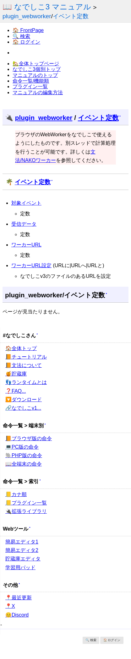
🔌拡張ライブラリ (26, 511)
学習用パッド (20, 567)
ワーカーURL (26, 244)
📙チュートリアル (26, 356)
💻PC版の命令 (22, 447)
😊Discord (17, 615)
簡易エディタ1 (21, 541)
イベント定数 (71, 16)
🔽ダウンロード (23, 399)
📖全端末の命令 (23, 464)
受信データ (23, 224)
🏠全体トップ (21, 348)
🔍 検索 (21, 36)
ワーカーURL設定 (31, 265)
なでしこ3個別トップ (37, 69)
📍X (10, 606)
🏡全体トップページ (36, 63)
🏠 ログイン (26, 42)
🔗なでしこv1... (23, 408)
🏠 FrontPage (28, 30)
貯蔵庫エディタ (23, 558)
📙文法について (23, 365)
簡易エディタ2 (21, 550)
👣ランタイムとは (26, 382)
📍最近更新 (18, 597)
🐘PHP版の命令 (23, 455)
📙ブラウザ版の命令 (28, 438)
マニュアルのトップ (35, 75)
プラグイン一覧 (30, 86)
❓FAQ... (15, 391)
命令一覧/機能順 (31, 81)
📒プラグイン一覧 (26, 502)
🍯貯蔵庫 (16, 373)
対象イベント (26, 203)
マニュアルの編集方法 (38, 92)
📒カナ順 (16, 494)
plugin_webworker (27, 16)
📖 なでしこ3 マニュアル (47, 7)
